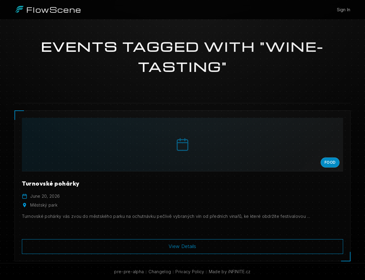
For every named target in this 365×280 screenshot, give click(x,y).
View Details (182, 246)
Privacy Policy (189, 271)
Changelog (159, 271)
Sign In (344, 9)
